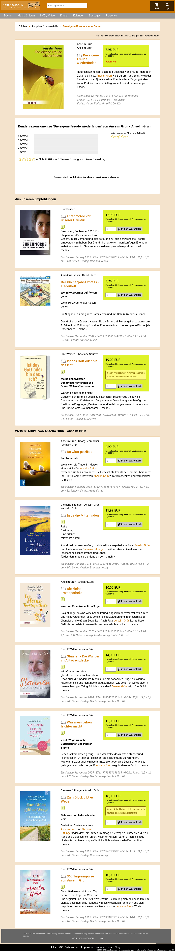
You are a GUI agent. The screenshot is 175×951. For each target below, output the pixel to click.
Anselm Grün (84, 44)
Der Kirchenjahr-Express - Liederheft (80, 284)
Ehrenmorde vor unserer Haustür (76, 218)
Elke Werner (68, 354)
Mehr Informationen (83, 938)
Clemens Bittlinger (71, 504)
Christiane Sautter (87, 354)
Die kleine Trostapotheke (71, 591)
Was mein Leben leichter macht (76, 724)
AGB (61, 947)
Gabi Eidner (89, 275)
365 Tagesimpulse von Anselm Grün (77, 878)
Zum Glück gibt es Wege (77, 799)
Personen (111, 15)
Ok (101, 938)
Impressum (87, 947)
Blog (117, 947)
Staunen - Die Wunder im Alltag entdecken (80, 658)
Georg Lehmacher (88, 441)
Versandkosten (151, 35)
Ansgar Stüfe (86, 581)
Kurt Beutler (68, 209)
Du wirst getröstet (80, 452)
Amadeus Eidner (70, 275)
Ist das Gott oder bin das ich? (79, 363)
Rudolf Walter (69, 649)
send (13, 5)
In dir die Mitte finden (83, 515)
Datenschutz (72, 947)
